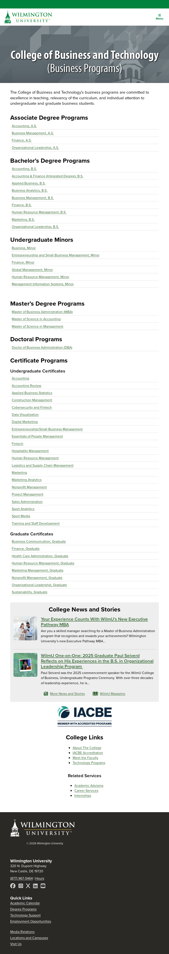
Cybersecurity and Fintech (32, 407)
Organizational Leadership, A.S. (35, 147)
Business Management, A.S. (33, 133)
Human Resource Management (35, 457)
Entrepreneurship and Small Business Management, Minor (55, 255)
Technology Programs (89, 762)
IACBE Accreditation (88, 752)
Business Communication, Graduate (39, 541)
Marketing (19, 472)
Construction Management (32, 400)
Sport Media (21, 515)
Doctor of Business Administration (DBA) (42, 347)
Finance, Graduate (26, 548)
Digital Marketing (25, 421)
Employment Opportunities (30, 921)
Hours (39, 878)
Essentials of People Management (37, 436)
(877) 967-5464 (21, 878)
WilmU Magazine (109, 693)
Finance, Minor (23, 262)
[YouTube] (43, 886)
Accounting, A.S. (24, 125)
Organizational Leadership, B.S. (35, 226)
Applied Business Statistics (32, 392)
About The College (87, 747)
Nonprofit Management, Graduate (37, 577)
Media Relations (22, 931)
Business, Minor (24, 247)
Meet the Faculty (85, 757)
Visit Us (16, 943)
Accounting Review (26, 385)
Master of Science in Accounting (36, 318)
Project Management (27, 494)
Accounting (20, 378)
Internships (82, 795)
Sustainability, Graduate (29, 592)
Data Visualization (25, 414)
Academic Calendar (25, 903)
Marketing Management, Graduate (38, 570)
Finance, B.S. (22, 204)
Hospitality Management (30, 450)
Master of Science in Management (37, 326)
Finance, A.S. (22, 140)
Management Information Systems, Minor (43, 284)
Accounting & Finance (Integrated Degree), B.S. (47, 176)
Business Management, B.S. (33, 197)
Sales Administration (27, 501)
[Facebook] (13, 886)
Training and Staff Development (36, 523)
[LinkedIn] (35, 886)
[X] (28, 886)
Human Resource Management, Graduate (43, 563)
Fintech (17, 443)
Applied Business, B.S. (28, 183)
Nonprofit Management (29, 487)
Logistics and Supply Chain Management (43, 465)
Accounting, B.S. (24, 168)
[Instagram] (21, 886)
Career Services (86, 790)
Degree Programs (23, 909)
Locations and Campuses (29, 937)
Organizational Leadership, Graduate (39, 584)
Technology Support (25, 915)
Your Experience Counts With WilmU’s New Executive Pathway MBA (94, 622)
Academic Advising (88, 785)
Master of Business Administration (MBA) (42, 311)
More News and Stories (64, 693)
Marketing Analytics (27, 479)
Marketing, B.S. (23, 219)
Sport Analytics (23, 508)
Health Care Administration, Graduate (40, 555)
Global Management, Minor (32, 269)
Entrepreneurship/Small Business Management (47, 429)
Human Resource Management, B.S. (39, 212)
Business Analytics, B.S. (29, 190)
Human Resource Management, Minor (40, 276)
